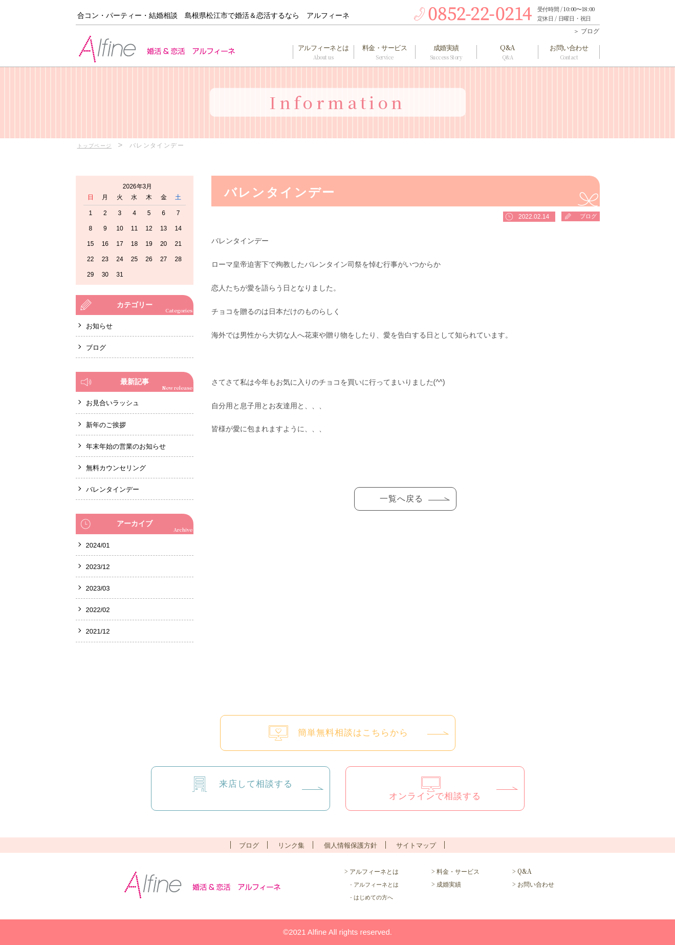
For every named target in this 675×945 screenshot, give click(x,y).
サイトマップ (416, 845)
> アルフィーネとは (371, 871)
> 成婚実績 (446, 883)
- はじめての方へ (368, 897)
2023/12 (98, 567)
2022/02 (98, 610)
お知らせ (99, 326)
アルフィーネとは (323, 52)
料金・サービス (385, 52)
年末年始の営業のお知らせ (126, 446)
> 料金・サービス (455, 871)
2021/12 (98, 631)
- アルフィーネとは (371, 884)
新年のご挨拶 (106, 425)
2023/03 (98, 588)
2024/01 (98, 545)
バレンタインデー (112, 489)
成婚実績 (446, 52)
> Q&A (522, 871)
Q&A (508, 52)
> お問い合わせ (533, 883)
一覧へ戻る (401, 501)
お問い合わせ (569, 52)
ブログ (587, 216)
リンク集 (291, 845)
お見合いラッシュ (112, 403)
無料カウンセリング (116, 468)
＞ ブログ (586, 31)
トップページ (98, 145)
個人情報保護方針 (350, 845)
